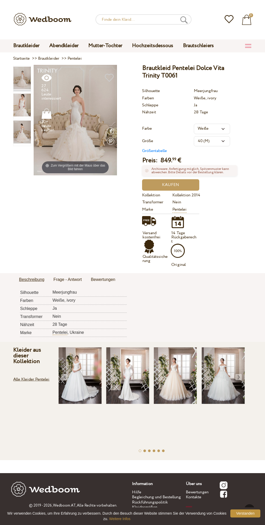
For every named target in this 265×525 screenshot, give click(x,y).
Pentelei (179, 209)
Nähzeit (149, 112)
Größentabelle (154, 151)
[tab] (32, 280)
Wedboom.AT (64, 505)
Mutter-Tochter (105, 46)
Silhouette (151, 90)
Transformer (152, 202)
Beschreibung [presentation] (32, 279)
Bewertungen (197, 492)
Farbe (147, 128)
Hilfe (136, 492)
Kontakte (193, 497)
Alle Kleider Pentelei (31, 379)
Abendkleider (63, 46)
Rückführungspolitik (150, 502)
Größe (147, 141)
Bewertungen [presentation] (103, 279)
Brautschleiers (198, 46)
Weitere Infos (119, 519)
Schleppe (150, 105)
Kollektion (151, 195)
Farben (148, 98)
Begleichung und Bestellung (156, 497)
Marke (147, 209)
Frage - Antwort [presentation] (68, 279)
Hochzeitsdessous (152, 46)
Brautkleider (26, 46)
